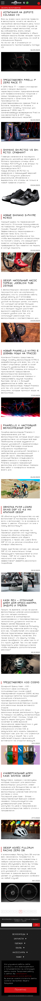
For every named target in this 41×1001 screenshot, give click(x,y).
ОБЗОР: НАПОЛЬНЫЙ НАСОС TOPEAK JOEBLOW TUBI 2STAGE (20, 283)
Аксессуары (21, 952)
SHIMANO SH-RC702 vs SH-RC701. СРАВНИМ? (21, 151)
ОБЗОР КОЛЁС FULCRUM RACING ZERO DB (18, 849)
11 (35, 912)
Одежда (20, 943)
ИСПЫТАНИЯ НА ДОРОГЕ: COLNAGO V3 (18, 14)
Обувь (20, 948)
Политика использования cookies (20, 996)
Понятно (20, 990)
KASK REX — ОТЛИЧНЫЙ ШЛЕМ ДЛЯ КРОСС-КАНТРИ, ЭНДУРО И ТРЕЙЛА (20, 603)
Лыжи (20, 957)
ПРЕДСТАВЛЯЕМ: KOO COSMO (21, 682)
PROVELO (16, 3)
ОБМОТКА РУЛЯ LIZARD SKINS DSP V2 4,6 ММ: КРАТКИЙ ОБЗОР (17, 510)
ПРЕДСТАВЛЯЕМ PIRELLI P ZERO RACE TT (19, 81)
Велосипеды (20, 934)
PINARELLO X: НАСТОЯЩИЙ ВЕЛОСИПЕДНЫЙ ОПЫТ (19, 427)
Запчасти (20, 939)
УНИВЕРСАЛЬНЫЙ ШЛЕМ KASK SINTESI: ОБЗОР (18, 775)
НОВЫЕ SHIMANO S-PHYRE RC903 (19, 217)
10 (31, 912)
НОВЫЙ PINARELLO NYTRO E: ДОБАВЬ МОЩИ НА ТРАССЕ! (21, 352)
